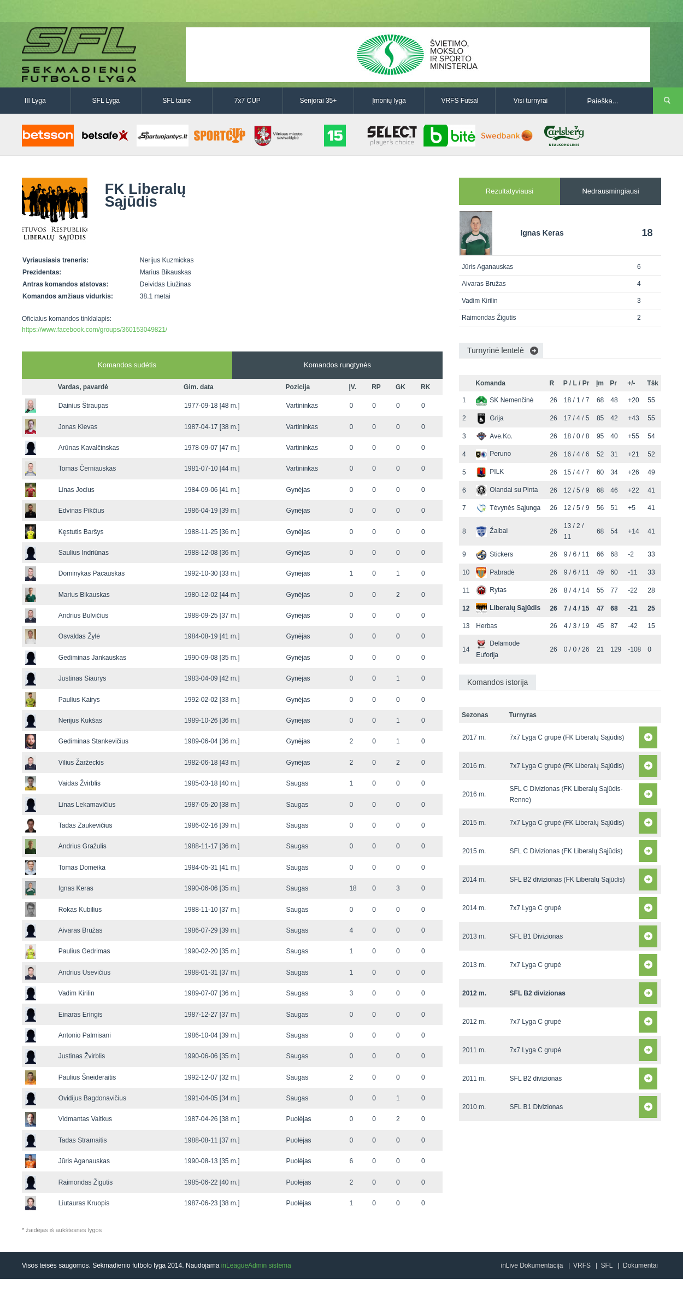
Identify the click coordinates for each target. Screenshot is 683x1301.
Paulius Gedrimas (84, 951)
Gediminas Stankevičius (93, 741)
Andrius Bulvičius (83, 615)
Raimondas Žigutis (85, 1182)
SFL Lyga (106, 100)
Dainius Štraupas (83, 405)
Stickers (494, 554)
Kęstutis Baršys (81, 532)
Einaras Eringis (80, 1014)
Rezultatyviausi (509, 191)
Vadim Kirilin (76, 993)
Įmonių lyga (388, 100)
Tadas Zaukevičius (85, 825)
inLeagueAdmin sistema (256, 1265)
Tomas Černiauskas (87, 468)
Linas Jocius (76, 490)
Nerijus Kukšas (80, 720)
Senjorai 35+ (318, 100)
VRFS (582, 1265)
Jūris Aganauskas (84, 1161)
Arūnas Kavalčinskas (88, 448)
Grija (489, 418)
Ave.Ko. (494, 436)
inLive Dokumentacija (532, 1265)
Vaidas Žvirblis (79, 783)
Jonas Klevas (77, 427)
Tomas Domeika (81, 867)
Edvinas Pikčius (81, 510)
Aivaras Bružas (80, 930)
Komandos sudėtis (127, 365)
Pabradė (495, 572)
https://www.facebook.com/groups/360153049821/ (94, 329)
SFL (606, 1265)
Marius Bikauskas (84, 595)
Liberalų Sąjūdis (508, 608)
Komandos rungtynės (337, 365)
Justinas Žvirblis (81, 1056)
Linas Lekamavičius (87, 804)
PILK (490, 472)
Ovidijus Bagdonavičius (92, 1098)
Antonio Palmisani (84, 1035)
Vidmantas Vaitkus (85, 1119)
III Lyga (35, 100)
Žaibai (492, 531)
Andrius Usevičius (84, 972)
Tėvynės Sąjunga (508, 508)
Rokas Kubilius (80, 909)
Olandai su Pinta (507, 490)
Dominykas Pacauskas (91, 573)
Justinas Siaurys (82, 678)
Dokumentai (640, 1265)
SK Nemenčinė (504, 400)
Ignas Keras (75, 888)
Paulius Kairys (79, 700)
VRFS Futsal (459, 100)
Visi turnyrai (530, 100)
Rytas (491, 590)
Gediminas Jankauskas (92, 657)
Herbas (486, 626)
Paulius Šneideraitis (87, 1077)
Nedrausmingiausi (610, 191)
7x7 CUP (247, 100)
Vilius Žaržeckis (81, 762)
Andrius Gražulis (82, 846)
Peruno (493, 454)
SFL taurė (176, 100)
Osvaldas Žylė (79, 636)
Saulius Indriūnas (83, 552)
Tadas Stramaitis (82, 1140)
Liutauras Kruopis (83, 1203)
